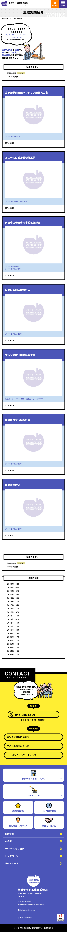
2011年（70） (13, 626)
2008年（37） (13, 637)
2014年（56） (13, 616)
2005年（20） (13, 647)
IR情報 (8, 841)
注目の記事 (11, 73)
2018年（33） (13, 601)
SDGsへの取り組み (14, 848)
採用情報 (9, 833)
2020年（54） (13, 594)
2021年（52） (13, 591)
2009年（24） (13, 633)
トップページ (11, 856)
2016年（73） (13, 609)
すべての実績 (12, 77)
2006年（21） (13, 644)
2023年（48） (13, 584)
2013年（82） (13, 619)
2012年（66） (13, 623)
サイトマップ (11, 863)
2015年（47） (13, 612)
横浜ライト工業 (6, 19)
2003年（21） (13, 654)
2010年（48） (13, 630)
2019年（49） (13, 598)
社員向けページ (26, 917)
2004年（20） (13, 651)
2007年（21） (13, 640)
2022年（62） (13, 587)
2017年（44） (13, 605)
